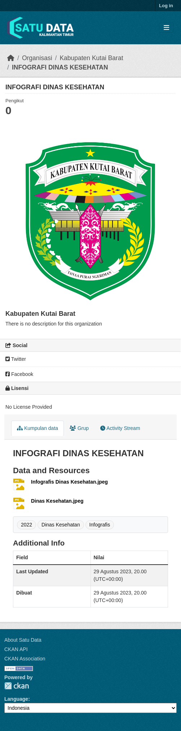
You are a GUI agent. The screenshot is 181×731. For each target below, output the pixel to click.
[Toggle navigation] (166, 28)
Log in (166, 5)
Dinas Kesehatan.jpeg (57, 501)
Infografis (99, 525)
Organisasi (37, 58)
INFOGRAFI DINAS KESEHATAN (60, 67)
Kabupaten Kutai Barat (91, 58)
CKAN (16, 686)
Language (16, 699)
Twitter (15, 359)
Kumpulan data (37, 428)
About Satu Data (22, 640)
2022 (26, 525)
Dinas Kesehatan (60, 525)
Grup (79, 428)
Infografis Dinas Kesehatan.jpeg (69, 482)
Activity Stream (120, 428)
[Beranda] (10, 58)
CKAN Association (24, 659)
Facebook (19, 374)
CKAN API (16, 649)
